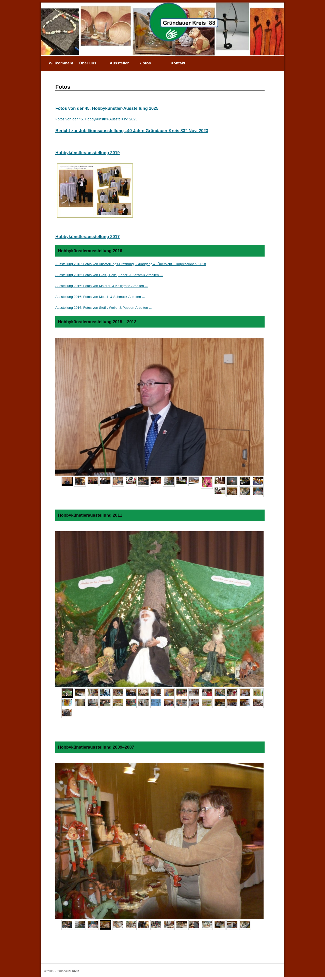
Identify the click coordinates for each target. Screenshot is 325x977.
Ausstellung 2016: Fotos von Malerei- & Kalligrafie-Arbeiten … (101, 286)
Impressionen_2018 (191, 264)
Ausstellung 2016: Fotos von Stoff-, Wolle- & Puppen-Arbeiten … (103, 308)
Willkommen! (61, 63)
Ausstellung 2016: (69, 264)
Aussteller (119, 63)
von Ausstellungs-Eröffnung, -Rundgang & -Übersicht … (134, 264)
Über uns (87, 63)
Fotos (145, 63)
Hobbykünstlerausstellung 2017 (87, 236)
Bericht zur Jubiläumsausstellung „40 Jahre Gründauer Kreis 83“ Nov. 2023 (131, 130)
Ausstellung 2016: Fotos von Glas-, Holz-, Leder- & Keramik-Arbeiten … (109, 275)
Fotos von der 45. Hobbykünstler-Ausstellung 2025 (106, 108)
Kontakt (178, 63)
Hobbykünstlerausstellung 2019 (87, 152)
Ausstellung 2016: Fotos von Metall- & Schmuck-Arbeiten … (100, 297)
